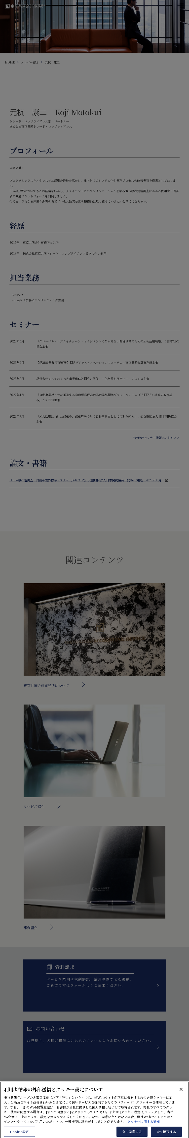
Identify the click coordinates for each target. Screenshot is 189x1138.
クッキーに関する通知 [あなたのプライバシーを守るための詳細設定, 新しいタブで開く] (143, 1125)
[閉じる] (181, 1093)
